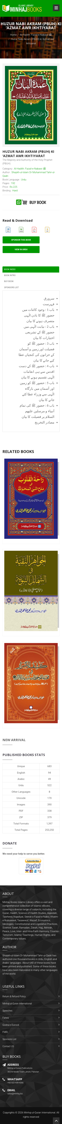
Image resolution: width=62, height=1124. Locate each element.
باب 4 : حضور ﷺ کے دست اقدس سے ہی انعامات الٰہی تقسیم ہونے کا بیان (36, 371)
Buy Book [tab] (9, 281)
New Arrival (14, 740)
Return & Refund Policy (14, 996)
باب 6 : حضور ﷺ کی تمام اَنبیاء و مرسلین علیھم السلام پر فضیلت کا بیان (37, 411)
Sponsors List (9, 1039)
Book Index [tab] (10, 269)
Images (21, 804)
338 (49, 810)
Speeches (7, 1010)
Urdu (21, 785)
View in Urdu (21, 249)
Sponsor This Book (21, 240)
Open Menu (56, 7)
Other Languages (21, 791)
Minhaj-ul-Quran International (17, 1003)
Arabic (21, 779)
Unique (21, 766)
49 (49, 779)
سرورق (49, 298)
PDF (21, 810)
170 (49, 798)
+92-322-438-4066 (15, 1083)
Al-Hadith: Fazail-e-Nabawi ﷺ (36, 34)
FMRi (5, 1032)
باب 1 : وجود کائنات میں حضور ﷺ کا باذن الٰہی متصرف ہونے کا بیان (38, 315)
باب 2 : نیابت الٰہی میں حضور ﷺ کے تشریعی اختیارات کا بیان (39, 332)
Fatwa (5, 1017)
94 (49, 772)
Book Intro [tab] (10, 275)
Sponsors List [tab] (11, 287)
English (21, 772)
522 (49, 785)
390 (49, 804)
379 (49, 817)
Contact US (8, 1046)
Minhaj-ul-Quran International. (40, 1112)
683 (49, 766)
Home (13, 34)
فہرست (48, 304)
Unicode (21, 798)
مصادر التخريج (44, 422)
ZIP (21, 817)
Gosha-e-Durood (10, 1025)
